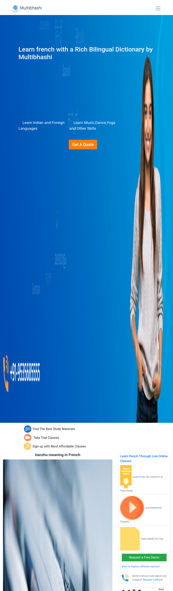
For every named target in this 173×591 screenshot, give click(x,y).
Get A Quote (83, 144)
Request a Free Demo (144, 557)
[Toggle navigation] (158, 8)
